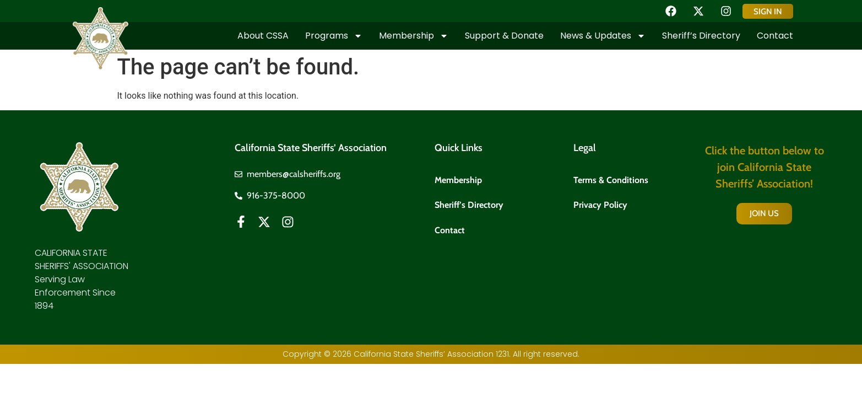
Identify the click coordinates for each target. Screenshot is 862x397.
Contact (775, 35)
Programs (333, 36)
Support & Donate (504, 35)
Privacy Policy (600, 205)
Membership (413, 36)
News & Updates (603, 36)
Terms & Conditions (610, 180)
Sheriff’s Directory (701, 35)
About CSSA (263, 35)
